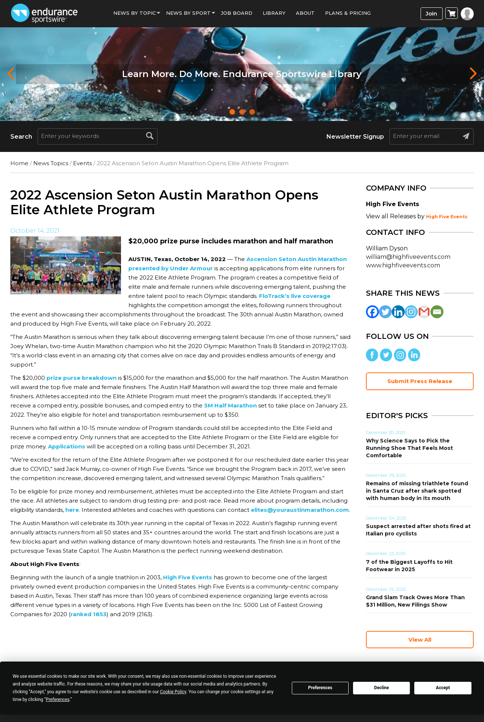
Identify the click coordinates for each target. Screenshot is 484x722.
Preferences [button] (57, 699)
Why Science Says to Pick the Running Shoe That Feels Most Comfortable (409, 448)
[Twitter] (385, 311)
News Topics (50, 163)
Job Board (236, 13)
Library (274, 13)
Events (82, 163)
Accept (443, 687)
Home (19, 163)
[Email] (437, 311)
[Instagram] (411, 311)
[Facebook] (372, 311)
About (305, 13)
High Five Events (446, 216)
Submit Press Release (419, 381)
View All (419, 639)
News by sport (188, 13)
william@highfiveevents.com (408, 256)
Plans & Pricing (348, 13)
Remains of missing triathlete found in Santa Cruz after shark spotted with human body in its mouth (417, 490)
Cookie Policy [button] (173, 691)
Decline (381, 687)
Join (431, 13)
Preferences (320, 687)
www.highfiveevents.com (403, 265)
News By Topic (134, 13)
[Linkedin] (398, 311)
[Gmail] (424, 311)
